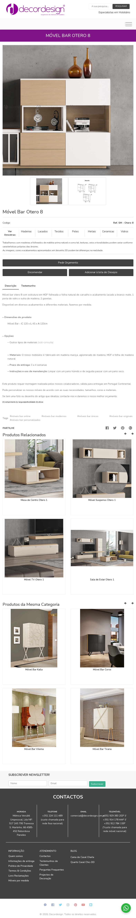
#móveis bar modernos (54, 416)
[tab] (68, 223)
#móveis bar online (20, 416)
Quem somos (15, 856)
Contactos (45, 856)
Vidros (124, 231)
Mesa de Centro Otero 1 (34, 500)
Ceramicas (108, 231)
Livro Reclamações (18, 875)
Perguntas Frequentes (52, 869)
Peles (75, 231)
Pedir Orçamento (68, 262)
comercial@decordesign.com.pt (88, 815)
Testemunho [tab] (28, 285)
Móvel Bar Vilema (34, 749)
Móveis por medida (18, 880)
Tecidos (59, 231)
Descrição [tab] (10, 285)
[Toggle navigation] (129, 24)
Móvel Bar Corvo (102, 669)
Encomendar (35, 272)
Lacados (43, 231)
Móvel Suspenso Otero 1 (102, 500)
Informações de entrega (21, 861)
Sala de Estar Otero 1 (102, 579)
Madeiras (26, 231)
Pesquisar (121, 6)
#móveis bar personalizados (25, 420)
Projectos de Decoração (46, 876)
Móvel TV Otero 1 (34, 579)
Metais (92, 231)
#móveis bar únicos (87, 416)
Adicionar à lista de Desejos (101, 272)
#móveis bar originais (121, 416)
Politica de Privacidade (20, 866)
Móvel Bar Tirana (102, 749)
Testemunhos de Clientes (49, 863)
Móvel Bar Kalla (34, 669)
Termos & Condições (19, 870)
